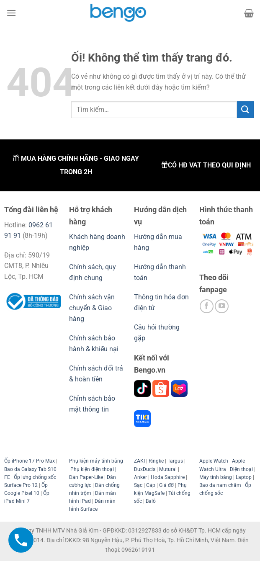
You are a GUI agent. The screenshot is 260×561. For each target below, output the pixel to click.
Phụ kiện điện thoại (91, 469)
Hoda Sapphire (168, 477)
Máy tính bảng (215, 477)
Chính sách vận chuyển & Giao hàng (92, 307)
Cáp (150, 485)
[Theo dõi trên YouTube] (222, 306)
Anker (140, 477)
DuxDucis (144, 469)
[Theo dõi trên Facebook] (207, 306)
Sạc (138, 485)
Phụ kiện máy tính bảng (96, 461)
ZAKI (139, 461)
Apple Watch (213, 461)
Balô (151, 501)
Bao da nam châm (220, 485)
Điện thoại (241, 469)
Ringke (156, 461)
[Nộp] (245, 109)
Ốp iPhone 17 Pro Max (29, 461)
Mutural (168, 469)
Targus (175, 461)
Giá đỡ (166, 485)
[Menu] (11, 13)
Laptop (244, 477)
